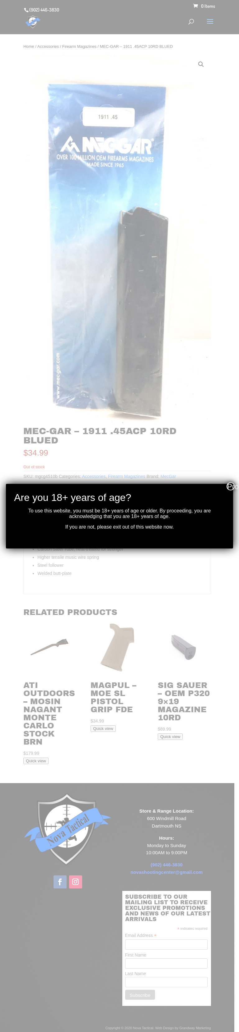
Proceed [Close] (231, 486)
